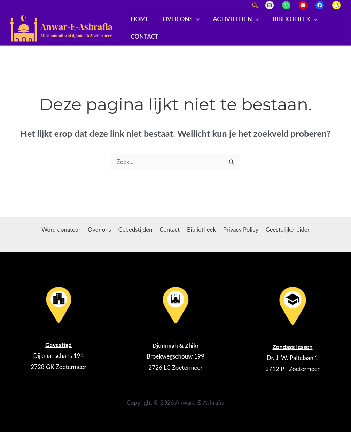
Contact (143, 36)
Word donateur (64, 229)
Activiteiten (232, 19)
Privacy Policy (239, 229)
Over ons (178, 19)
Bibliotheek (289, 19)
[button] (255, 5)
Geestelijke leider (285, 229)
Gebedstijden (136, 229)
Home (139, 19)
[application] (193, 19)
